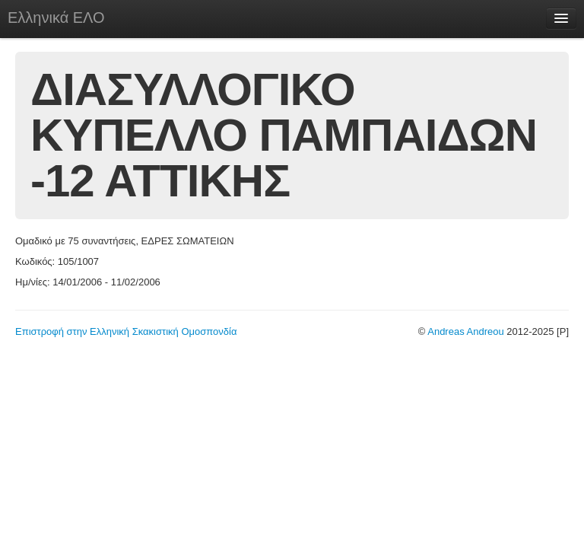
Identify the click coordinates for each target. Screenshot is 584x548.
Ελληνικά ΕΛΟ (56, 17)
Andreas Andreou (465, 331)
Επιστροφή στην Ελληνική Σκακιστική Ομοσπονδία (125, 331)
